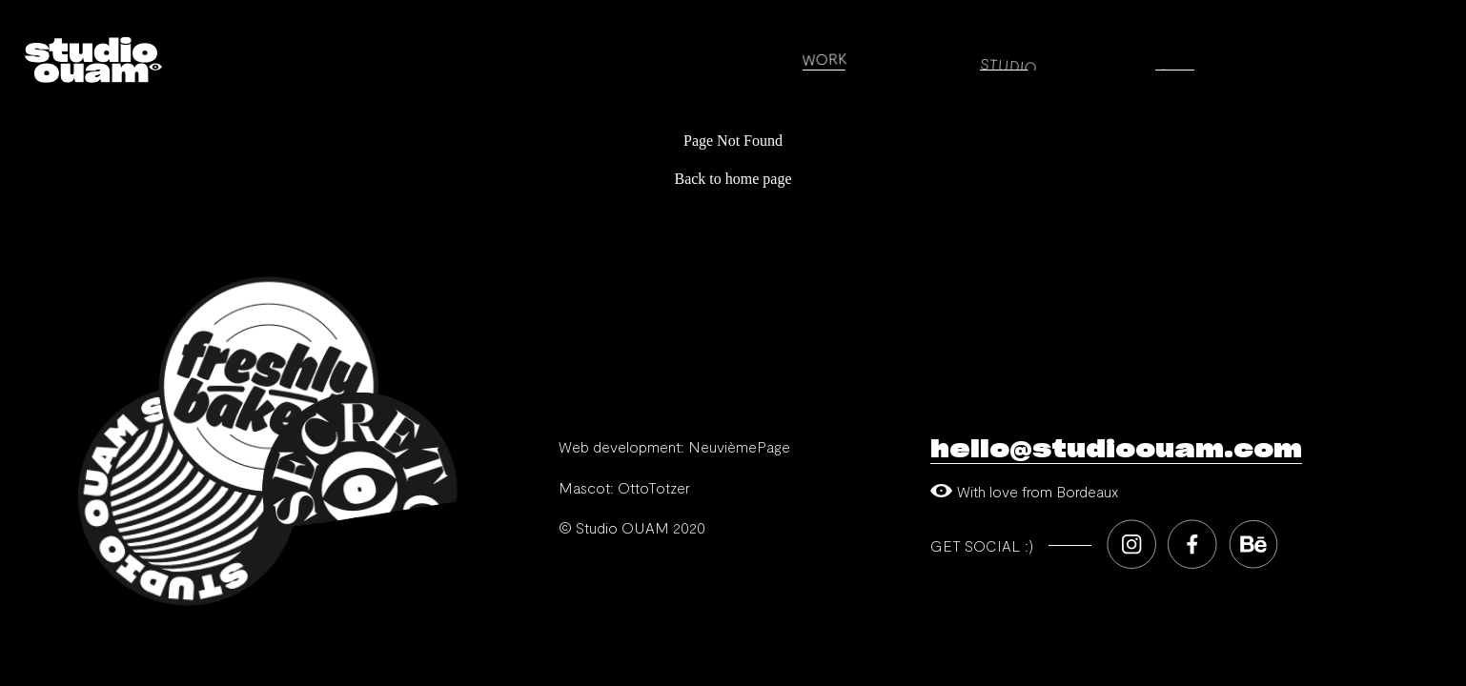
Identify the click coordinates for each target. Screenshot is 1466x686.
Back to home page (732, 179)
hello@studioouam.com (1116, 449)
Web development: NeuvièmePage (674, 446)
